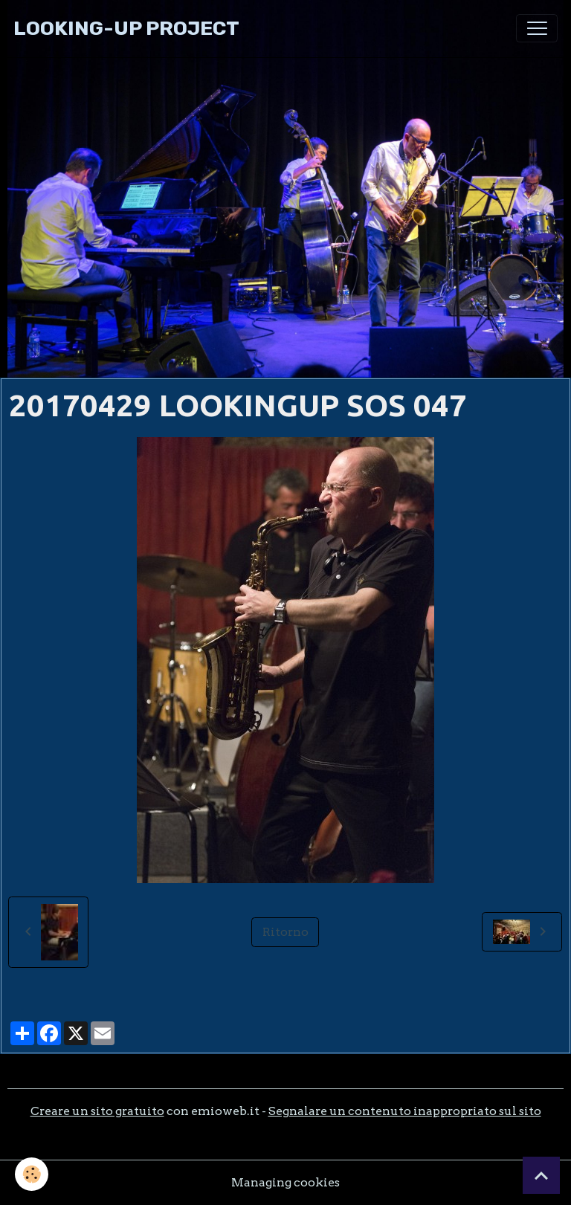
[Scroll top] (541, 1175)
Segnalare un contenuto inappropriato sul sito (404, 1111)
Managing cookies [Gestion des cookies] (285, 1182)
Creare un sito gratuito (97, 1111)
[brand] (126, 28)
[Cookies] (31, 1174)
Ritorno (285, 932)
